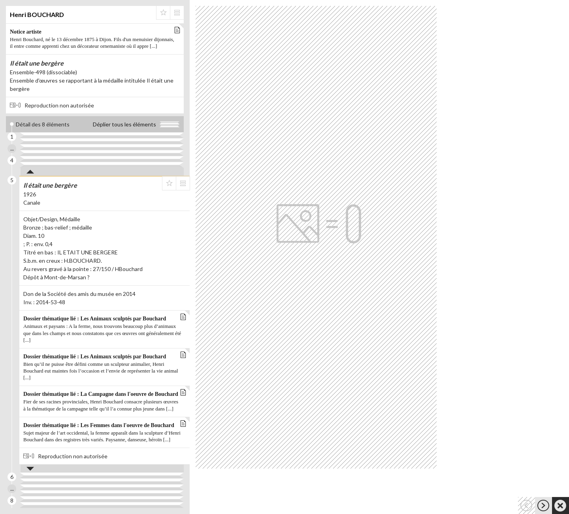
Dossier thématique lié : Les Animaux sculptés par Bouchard (102, 330)
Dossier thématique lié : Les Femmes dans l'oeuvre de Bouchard (102, 433)
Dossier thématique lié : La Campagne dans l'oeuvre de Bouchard (102, 401)
